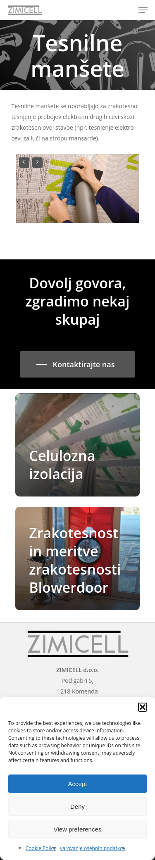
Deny (77, 806)
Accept (77, 783)
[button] (142, 707)
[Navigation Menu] (143, 10)
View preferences (78, 829)
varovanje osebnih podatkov (92, 848)
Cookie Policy (41, 848)
